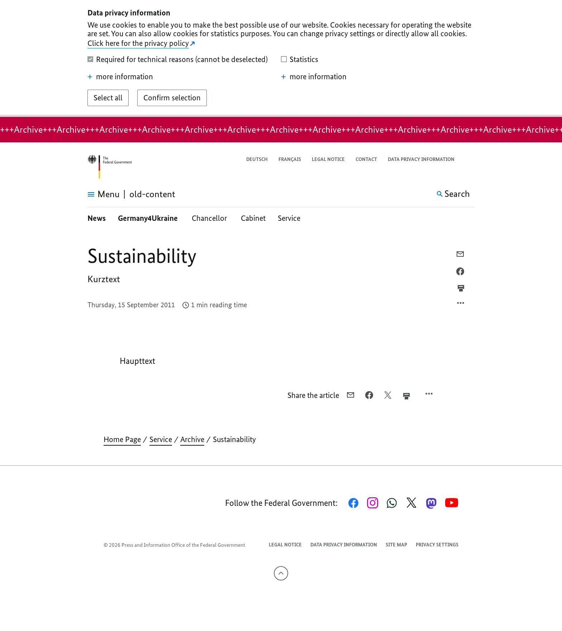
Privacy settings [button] (437, 545)
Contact (366, 159)
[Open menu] (95, 194)
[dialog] (281, 58)
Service (289, 218)
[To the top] (281, 573)
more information (120, 76)
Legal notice (328, 159)
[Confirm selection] (172, 98)
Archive (192, 439)
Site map (396, 545)
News (96, 218)
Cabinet (253, 218)
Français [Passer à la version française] (289, 159)
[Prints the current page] (461, 288)
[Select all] (108, 98)
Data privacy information (421, 159)
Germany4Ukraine (149, 218)
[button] (470, 159)
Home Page (122, 439)
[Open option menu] (461, 304)
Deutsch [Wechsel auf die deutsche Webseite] (257, 159)
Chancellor (210, 218)
